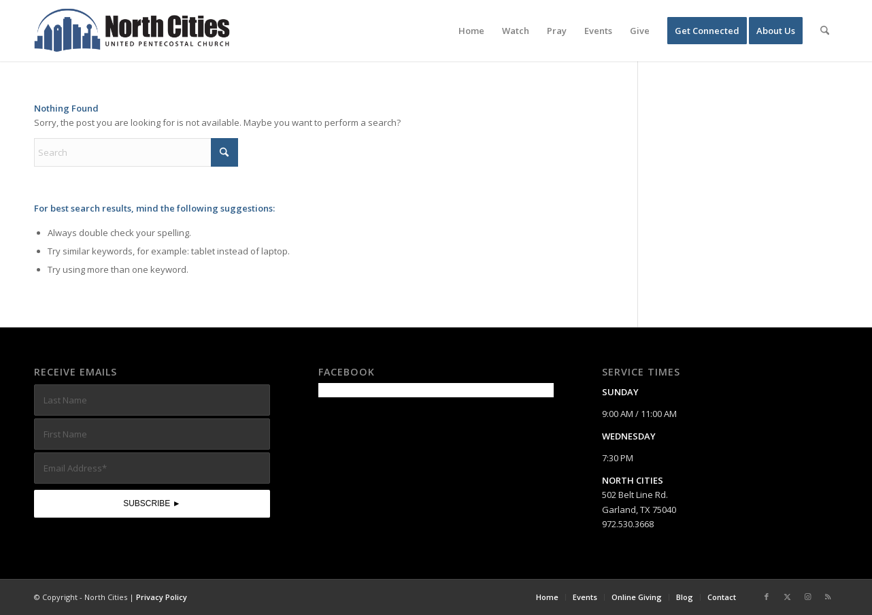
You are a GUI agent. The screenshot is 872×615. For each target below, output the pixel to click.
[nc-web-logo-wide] (132, 30)
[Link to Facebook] (766, 596)
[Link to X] (787, 596)
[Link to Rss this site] (828, 596)
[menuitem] (471, 30)
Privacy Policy (161, 597)
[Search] (824, 30)
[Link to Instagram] (807, 596)
